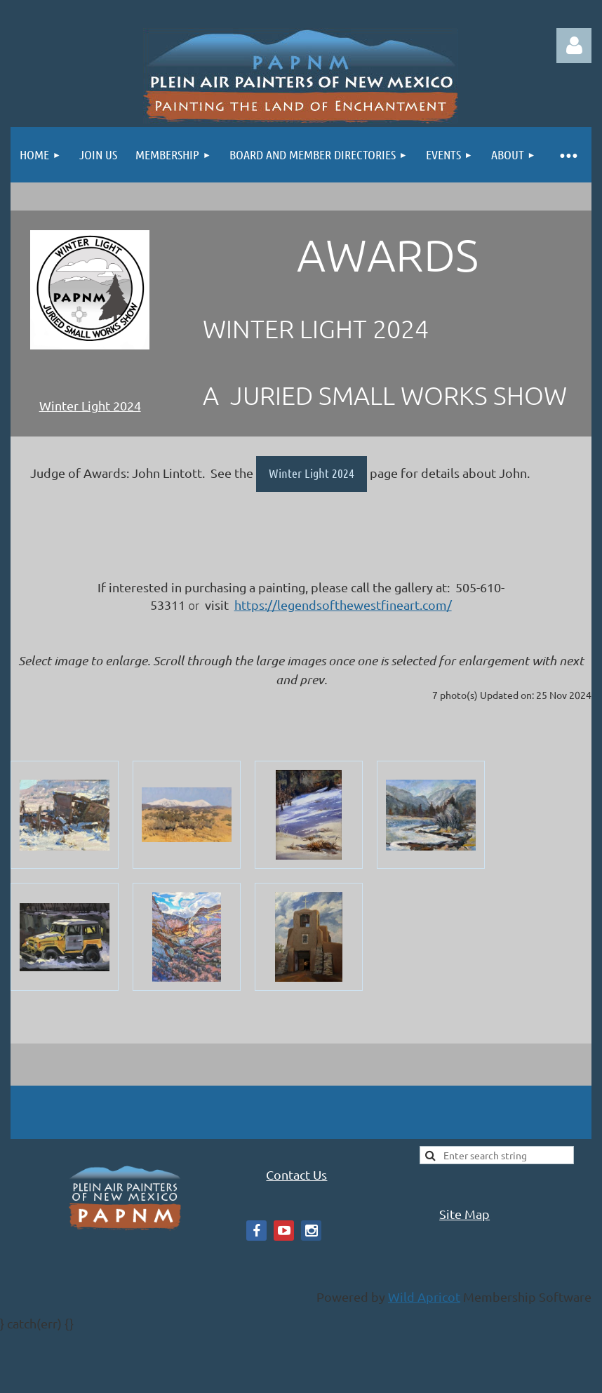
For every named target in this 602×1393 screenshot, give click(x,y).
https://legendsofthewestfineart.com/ (343, 604)
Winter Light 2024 (90, 405)
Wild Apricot (424, 1296)
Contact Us (296, 1174)
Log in (573, 45)
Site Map (464, 1213)
